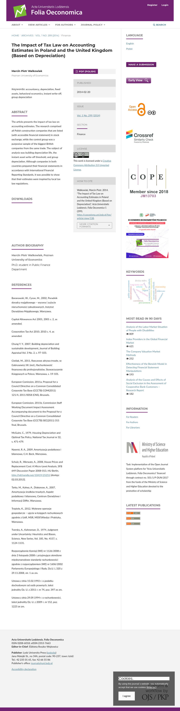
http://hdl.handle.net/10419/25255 (31, 475)
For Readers (132, 417)
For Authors (64, 24)
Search (159, 24)
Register (152, 5)
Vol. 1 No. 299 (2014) (47, 35)
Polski (129, 48)
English (130, 43)
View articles (38, 24)
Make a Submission (141, 64)
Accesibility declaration (24, 669)
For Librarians (133, 427)
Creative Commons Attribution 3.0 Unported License (92, 165)
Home (15, 35)
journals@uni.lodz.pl (42, 663)
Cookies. (126, 678)
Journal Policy (92, 24)
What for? (151, 687)
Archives (27, 35)
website (51, 652)
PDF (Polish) (87, 71)
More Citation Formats (88, 225)
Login (165, 5)
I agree (127, 696)
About (16, 24)
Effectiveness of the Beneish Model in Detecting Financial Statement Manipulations (146, 367)
